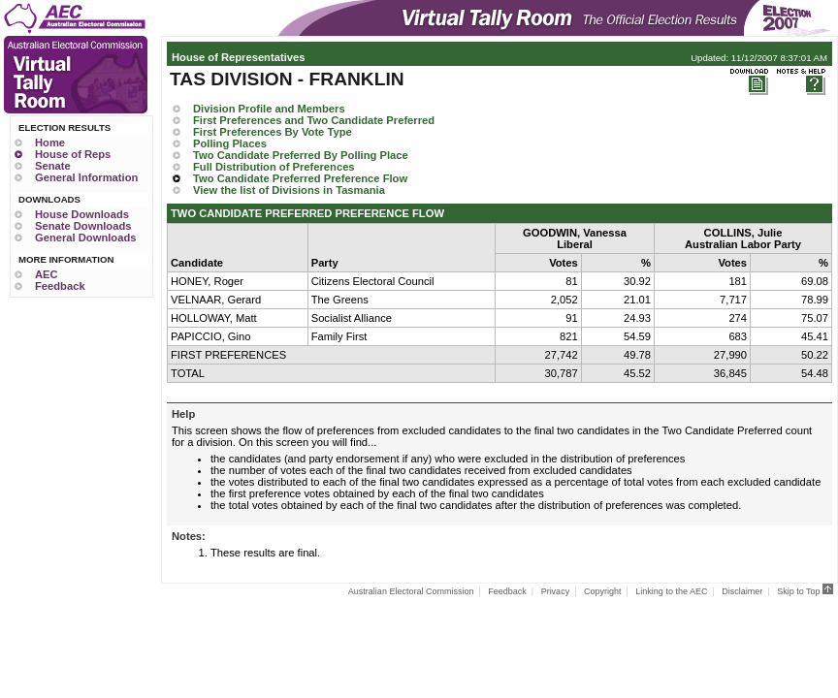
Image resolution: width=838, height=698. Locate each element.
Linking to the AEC (671, 591)
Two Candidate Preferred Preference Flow (300, 178)
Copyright (603, 591)
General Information (86, 177)
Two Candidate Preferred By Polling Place (300, 155)
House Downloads (82, 214)
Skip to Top (805, 591)
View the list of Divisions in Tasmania (289, 190)
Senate (53, 166)
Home (50, 142)
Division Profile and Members (269, 108)
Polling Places (230, 143)
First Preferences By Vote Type (272, 132)
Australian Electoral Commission (411, 591)
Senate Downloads (83, 226)
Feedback (60, 286)
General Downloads (85, 237)
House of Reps (73, 154)
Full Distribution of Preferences (274, 167)
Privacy (555, 591)
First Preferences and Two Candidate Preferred (314, 120)
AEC (46, 274)
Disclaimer (742, 591)
